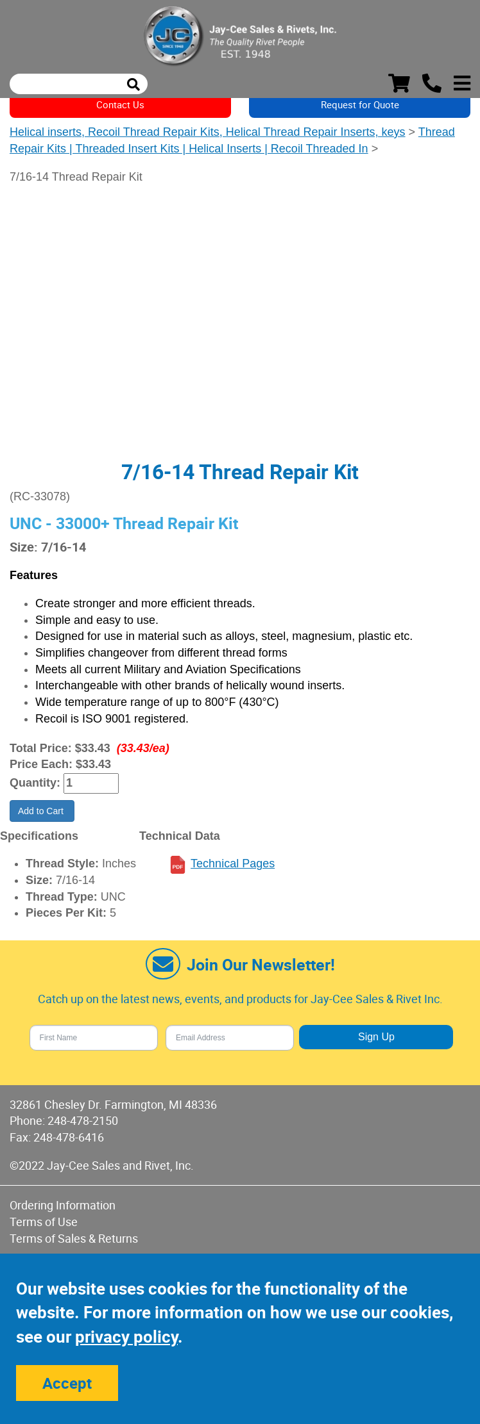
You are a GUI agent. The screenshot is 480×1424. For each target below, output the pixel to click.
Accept (67, 1383)
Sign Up (376, 1036)
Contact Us (120, 104)
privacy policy (126, 1336)
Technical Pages (233, 863)
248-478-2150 (82, 1120)
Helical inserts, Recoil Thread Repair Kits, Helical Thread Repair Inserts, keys (208, 132)
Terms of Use (44, 1221)
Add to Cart (42, 811)
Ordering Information (63, 1205)
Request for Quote (360, 104)
